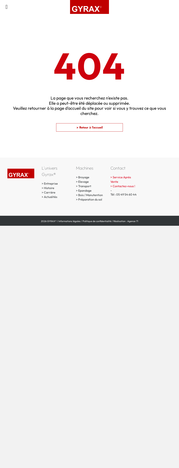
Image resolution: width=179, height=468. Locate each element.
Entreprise (51, 183)
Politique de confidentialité (97, 221)
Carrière (49, 192)
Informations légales (70, 221)
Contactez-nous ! (124, 186)
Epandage (85, 190)
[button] (89, 127)
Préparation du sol (90, 199)
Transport (84, 186)
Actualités (50, 197)
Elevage (83, 181)
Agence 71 (132, 221)
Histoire (49, 188)
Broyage (83, 177)
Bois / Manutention (90, 195)
